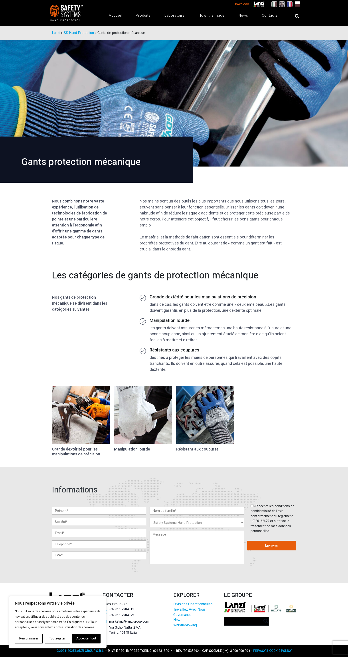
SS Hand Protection (79, 33)
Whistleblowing (185, 625)
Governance (182, 614)
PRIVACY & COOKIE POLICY (272, 651)
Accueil (115, 15)
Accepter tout (86, 638)
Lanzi (56, 33)
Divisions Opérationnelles (193, 604)
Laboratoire (174, 15)
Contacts (270, 15)
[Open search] (293, 16)
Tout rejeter (57, 638)
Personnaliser (28, 638)
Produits (143, 15)
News (243, 15)
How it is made (211, 15)
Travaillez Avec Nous (189, 609)
